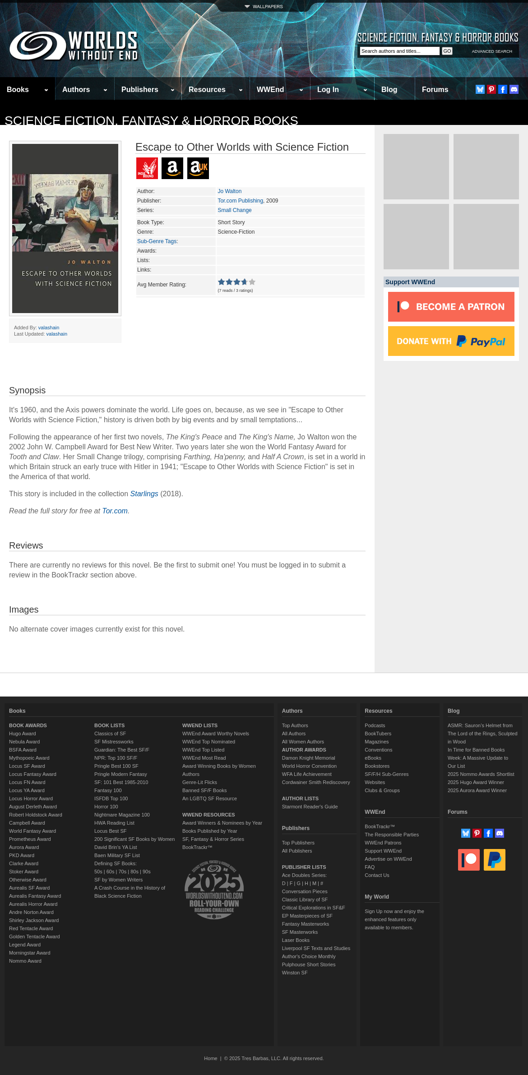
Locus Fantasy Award (32, 774)
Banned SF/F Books (204, 790)
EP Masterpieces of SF (307, 915)
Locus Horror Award (31, 798)
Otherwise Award (27, 879)
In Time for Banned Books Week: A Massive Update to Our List (478, 758)
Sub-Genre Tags (156, 241)
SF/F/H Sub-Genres (386, 774)
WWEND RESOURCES (208, 814)
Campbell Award (27, 823)
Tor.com (115, 511)
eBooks (373, 758)
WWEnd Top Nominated (208, 741)
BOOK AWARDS (28, 725)
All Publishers (297, 851)
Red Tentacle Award (31, 928)
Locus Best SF (110, 831)
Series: (145, 210)
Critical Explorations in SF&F (313, 907)
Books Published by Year (209, 831)
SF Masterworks (300, 932)
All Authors (294, 733)
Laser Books (296, 940)
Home (210, 1058)
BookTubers (378, 733)
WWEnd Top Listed (203, 749)
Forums (435, 89)
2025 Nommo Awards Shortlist (481, 774)
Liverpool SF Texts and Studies (316, 948)
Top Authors (295, 725)
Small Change (234, 210)
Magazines (377, 741)
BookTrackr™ (197, 847)
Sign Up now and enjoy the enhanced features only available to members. (394, 919)
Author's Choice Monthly (309, 956)
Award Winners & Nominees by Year (222, 823)
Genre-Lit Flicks (199, 782)
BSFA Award (23, 749)
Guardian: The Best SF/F (121, 749)
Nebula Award (24, 741)
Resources (207, 89)
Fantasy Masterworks (305, 924)
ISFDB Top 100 (111, 798)
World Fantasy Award (32, 831)
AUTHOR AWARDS (304, 749)
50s (98, 871)
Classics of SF (110, 733)
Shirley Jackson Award (34, 920)
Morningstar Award (30, 952)
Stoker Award (23, 871)
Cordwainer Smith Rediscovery (316, 782)
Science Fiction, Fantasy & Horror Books (151, 121)
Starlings (144, 494)
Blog (389, 89)
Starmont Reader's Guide (310, 806)
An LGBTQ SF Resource (209, 798)
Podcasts (375, 725)
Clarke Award (23, 863)
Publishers (139, 89)
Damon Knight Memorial (308, 758)
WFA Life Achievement (307, 774)
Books (18, 89)
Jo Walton (229, 191)
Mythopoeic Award (29, 758)
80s (134, 871)
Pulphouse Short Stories (309, 964)
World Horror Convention (309, 766)
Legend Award (25, 944)
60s (111, 871)
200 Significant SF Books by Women (134, 839)
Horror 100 (106, 806)
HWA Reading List (114, 823)
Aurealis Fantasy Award (35, 896)
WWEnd (270, 89)
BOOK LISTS (109, 725)
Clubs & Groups (382, 790)
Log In (328, 89)
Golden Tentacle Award (34, 936)
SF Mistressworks (114, 741)
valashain (48, 327)
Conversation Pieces (305, 891)
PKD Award (21, 855)
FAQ (370, 867)
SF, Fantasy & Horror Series (213, 839)
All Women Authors (303, 741)
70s (122, 871)
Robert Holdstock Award (35, 814)
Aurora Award (24, 847)
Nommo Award (25, 961)
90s (147, 871)
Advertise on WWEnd (388, 859)
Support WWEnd (383, 851)
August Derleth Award (33, 806)
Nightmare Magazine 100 (122, 814)
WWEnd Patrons (383, 842)
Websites (375, 782)
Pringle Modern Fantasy (120, 774)
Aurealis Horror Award (33, 904)
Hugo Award (22, 733)
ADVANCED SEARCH (492, 51)
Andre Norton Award (31, 912)
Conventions (378, 749)
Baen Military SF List (117, 855)
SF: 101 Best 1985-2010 (121, 782)
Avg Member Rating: (161, 284)
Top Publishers (298, 842)
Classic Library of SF (305, 899)
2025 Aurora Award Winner (477, 790)
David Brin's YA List (115, 847)
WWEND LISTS (200, 725)
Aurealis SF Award (29, 887)
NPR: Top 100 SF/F (115, 758)
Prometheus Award (30, 839)
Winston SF (295, 972)
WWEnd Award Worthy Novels (215, 733)
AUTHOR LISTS (300, 798)
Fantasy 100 (108, 790)
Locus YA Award (27, 790)
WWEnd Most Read (204, 758)
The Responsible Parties (392, 834)
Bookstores (377, 766)
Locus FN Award (27, 782)
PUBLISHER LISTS (304, 867)
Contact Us (377, 875)
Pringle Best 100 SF (116, 766)
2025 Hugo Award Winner (476, 782)
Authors (76, 89)
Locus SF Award (27, 766)
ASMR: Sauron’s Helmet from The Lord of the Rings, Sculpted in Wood (483, 733)
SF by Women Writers (118, 879)
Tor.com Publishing (240, 201)
